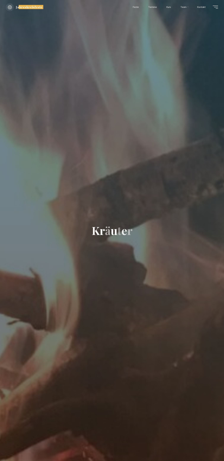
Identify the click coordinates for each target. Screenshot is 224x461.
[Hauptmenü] (215, 7)
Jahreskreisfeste (29, 7)
